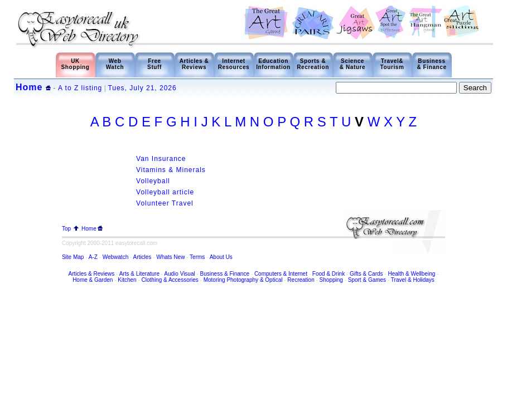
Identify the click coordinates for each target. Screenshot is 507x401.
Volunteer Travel (165, 203)
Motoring (214, 280)
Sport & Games (367, 280)
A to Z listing (80, 88)
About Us (221, 257)
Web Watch (115, 64)
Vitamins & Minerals (171, 170)
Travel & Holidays (412, 280)
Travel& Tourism (392, 64)
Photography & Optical (254, 280)
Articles (142, 257)
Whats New (170, 257)
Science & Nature (352, 64)
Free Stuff (154, 64)
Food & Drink (328, 274)
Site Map (73, 257)
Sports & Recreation (313, 64)
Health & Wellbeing (411, 274)
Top (70, 229)
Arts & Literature (139, 274)
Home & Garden (93, 280)
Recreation (300, 280)
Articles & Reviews (194, 64)
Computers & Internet (281, 274)
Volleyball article (165, 192)
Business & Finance (431, 64)
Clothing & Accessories (171, 280)
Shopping (331, 280)
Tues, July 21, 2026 (142, 88)
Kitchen (127, 280)
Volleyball (153, 181)
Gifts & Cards (366, 274)
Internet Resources (234, 64)
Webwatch (116, 257)
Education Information (273, 64)
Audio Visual (179, 274)
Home (29, 87)
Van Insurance (161, 159)
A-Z (93, 257)
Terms (197, 257)
